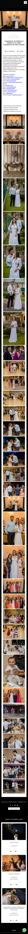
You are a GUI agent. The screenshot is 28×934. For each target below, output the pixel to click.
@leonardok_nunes (12, 90)
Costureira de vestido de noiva (10, 109)
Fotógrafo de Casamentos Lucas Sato (12, 111)
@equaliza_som (9, 85)
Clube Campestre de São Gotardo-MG (12, 105)
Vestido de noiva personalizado (10, 107)
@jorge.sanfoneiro (11, 91)
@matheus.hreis (19, 77)
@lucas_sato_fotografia (8, 75)
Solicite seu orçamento (14, 808)
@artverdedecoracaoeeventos (15, 82)
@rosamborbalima (15, 79)
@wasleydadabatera (11, 86)
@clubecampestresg (17, 94)
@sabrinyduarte (10, 77)
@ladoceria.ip (9, 93)
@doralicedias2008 (10, 88)
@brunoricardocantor (11, 80)
